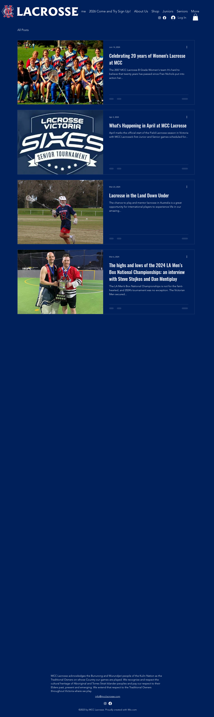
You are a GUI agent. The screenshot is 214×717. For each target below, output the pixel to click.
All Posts (23, 30)
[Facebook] (164, 17)
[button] (141, 11)
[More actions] (188, 47)
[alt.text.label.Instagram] (159, 17)
